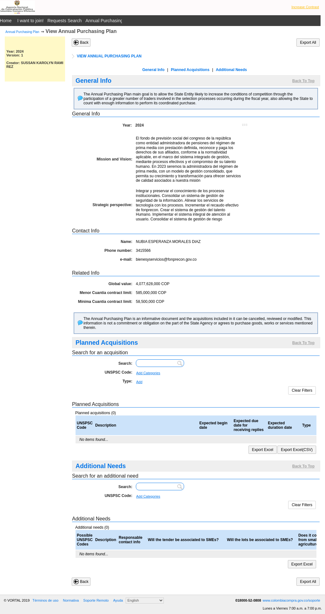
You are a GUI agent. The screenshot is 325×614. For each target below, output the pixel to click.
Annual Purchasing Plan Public (115, 20)
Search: (125, 363)
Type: (127, 381)
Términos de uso (45, 600)
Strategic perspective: (112, 205)
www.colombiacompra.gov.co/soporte (291, 600)
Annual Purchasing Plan (22, 32)
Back (84, 42)
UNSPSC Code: (118, 372)
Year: (127, 125)
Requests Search (64, 20)
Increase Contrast (305, 7)
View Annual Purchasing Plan (81, 31)
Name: (126, 241)
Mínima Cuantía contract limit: (105, 301)
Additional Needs (231, 70)
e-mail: (126, 259)
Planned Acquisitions (190, 70)
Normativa (71, 600)
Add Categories (148, 373)
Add (139, 382)
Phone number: (118, 250)
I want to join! (30, 20)
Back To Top (303, 81)
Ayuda (118, 600)
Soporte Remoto (96, 600)
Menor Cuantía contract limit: (106, 293)
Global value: (120, 284)
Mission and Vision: (114, 159)
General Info (153, 70)
